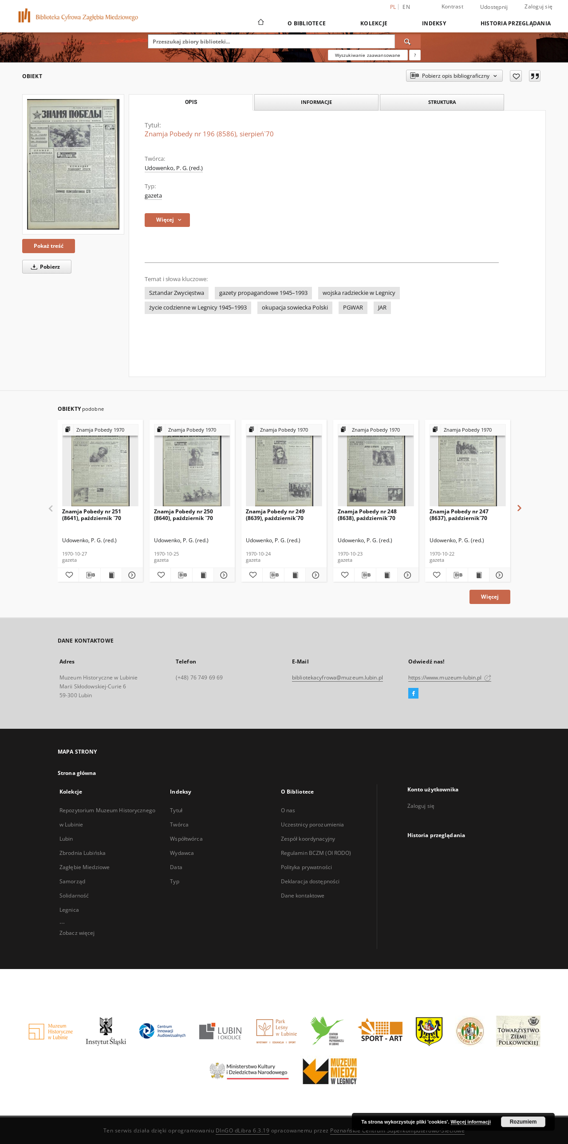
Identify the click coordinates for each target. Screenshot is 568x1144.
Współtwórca (186, 838)
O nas (288, 810)
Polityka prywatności (306, 867)
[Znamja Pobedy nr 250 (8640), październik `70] (192, 466)
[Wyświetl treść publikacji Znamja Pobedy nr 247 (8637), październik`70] (478, 575)
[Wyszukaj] (408, 41)
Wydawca (182, 853)
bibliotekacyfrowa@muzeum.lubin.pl (337, 677)
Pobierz (44, 267)
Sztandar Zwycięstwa (176, 293)
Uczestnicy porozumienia (312, 824)
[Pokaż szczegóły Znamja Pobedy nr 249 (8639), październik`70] (314, 575)
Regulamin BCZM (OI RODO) (316, 853)
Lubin (66, 838)
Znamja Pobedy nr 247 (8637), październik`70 (459, 514)
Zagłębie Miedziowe (84, 867)
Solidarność (74, 895)
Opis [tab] (191, 102)
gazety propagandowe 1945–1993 (263, 293)
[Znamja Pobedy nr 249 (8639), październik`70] (284, 466)
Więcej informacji (471, 1121)
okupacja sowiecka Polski (295, 307)
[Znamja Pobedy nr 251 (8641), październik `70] (100, 466)
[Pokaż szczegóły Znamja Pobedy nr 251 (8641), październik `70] (131, 575)
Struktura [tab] (442, 102)
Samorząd (72, 881)
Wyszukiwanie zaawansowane (368, 55)
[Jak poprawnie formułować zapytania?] (415, 55)
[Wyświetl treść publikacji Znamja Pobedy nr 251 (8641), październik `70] (111, 575)
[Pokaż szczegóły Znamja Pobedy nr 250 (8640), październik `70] (223, 575)
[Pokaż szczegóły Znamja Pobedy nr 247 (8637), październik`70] (498, 575)
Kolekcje (373, 23)
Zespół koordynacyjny (308, 838)
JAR (382, 307)
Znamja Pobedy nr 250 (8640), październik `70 (183, 514)
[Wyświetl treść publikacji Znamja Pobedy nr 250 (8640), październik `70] (203, 575)
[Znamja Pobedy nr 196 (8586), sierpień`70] (73, 164)
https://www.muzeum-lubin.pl (449, 677)
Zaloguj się (538, 6)
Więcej (490, 596)
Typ (174, 881)
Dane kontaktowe (303, 895)
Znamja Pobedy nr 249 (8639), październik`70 (275, 514)
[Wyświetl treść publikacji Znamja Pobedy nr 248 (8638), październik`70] (386, 575)
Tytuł (176, 810)
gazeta (153, 195)
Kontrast (452, 6)
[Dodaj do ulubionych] (516, 76)
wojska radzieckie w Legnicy (359, 293)
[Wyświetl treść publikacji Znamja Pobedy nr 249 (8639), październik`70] (294, 575)
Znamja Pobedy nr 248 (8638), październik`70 (367, 514)
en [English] (406, 7)
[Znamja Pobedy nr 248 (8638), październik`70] (376, 466)
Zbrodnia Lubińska (82, 853)
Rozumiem (523, 1122)
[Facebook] (413, 694)
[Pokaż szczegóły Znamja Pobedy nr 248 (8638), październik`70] (406, 575)
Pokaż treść (48, 246)
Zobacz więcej (77, 933)
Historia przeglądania (516, 23)
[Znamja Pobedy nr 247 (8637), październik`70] (467, 466)
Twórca (179, 824)
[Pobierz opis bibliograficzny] (89, 575)
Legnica (69, 910)
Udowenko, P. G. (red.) (174, 168)
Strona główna (77, 773)
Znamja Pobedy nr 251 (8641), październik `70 (91, 514)
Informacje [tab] (316, 102)
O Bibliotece (307, 23)
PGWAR (353, 307)
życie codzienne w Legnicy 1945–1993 (198, 307)
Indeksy (434, 23)
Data (176, 867)
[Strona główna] (260, 23)
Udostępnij (494, 7)
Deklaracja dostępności (310, 881)
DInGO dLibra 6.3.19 (243, 1130)
